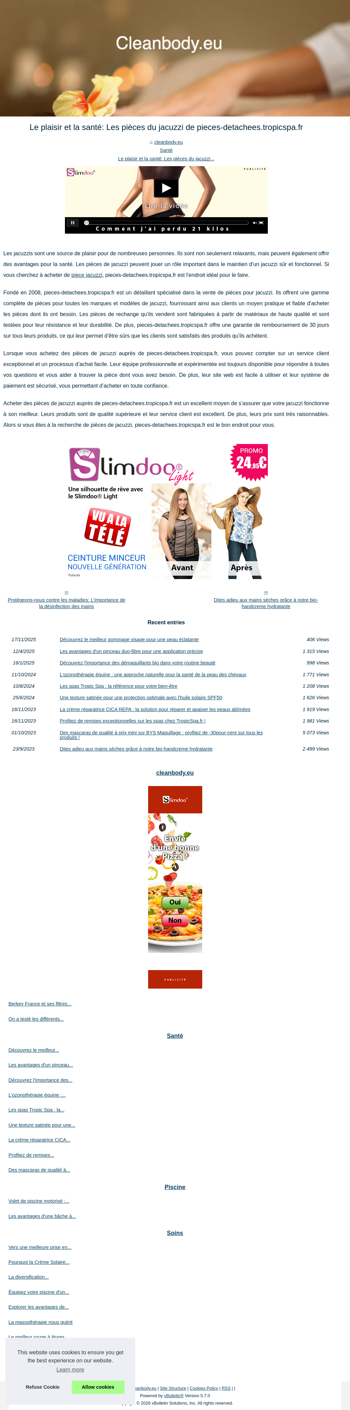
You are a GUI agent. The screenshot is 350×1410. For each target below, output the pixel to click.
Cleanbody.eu (143, 1388)
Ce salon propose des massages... (46, 1367)
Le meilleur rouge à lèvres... (38, 1337)
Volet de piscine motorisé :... (38, 1201)
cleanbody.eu (168, 142)
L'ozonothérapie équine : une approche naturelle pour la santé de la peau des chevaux (153, 674)
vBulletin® (174, 1395)
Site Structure (173, 1388)
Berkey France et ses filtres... (39, 1004)
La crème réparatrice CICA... (39, 1140)
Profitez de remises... (31, 1155)
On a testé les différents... (36, 1019)
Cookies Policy (204, 1388)
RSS (225, 1388)
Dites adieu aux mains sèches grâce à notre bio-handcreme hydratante (266, 603)
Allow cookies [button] (98, 1387)
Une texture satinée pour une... (41, 1125)
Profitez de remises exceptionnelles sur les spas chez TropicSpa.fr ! (133, 721)
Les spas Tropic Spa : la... (36, 1110)
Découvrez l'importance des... (40, 1080)
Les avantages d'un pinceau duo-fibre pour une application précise (131, 651)
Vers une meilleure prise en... (39, 1247)
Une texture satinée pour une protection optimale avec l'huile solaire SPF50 (141, 697)
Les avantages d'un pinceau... (40, 1065)
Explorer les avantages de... (38, 1307)
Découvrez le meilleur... (33, 1050)
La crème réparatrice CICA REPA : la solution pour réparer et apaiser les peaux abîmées (155, 709)
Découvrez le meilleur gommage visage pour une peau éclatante (129, 639)
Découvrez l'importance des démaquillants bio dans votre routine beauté (137, 662)
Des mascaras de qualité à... (39, 1170)
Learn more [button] (70, 1370)
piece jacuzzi (86, 275)
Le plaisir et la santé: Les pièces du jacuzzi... (166, 158)
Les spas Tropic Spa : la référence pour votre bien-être (119, 686)
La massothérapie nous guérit (40, 1322)
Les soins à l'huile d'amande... (40, 1352)
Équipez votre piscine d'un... (38, 1292)
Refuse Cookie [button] (43, 1387)
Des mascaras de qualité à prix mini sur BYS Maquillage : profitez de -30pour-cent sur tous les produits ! (161, 735)
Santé (166, 150)
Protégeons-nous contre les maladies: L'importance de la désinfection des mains (66, 603)
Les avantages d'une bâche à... (42, 1216)
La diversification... (28, 1277)
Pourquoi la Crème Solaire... (39, 1262)
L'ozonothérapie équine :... (37, 1095)
